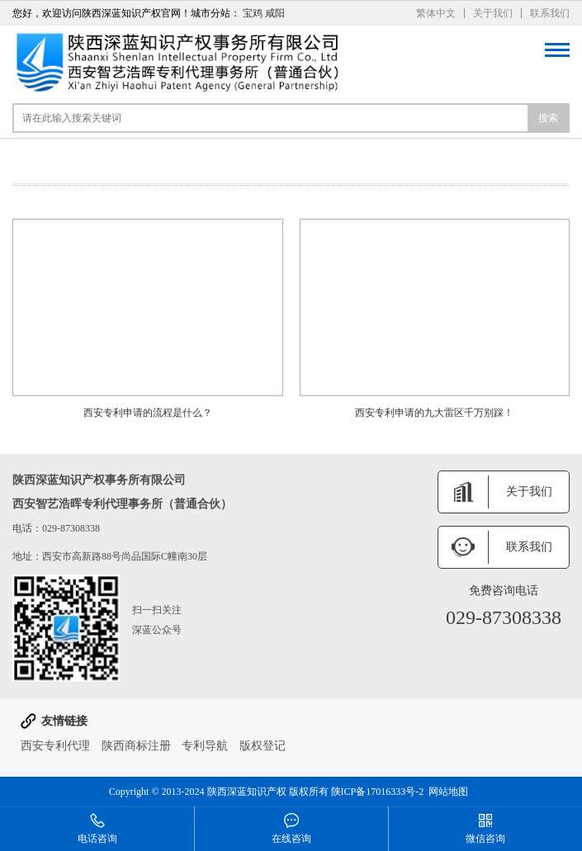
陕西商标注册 (136, 746)
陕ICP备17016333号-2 (377, 791)
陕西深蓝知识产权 (246, 791)
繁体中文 (436, 13)
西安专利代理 (55, 746)
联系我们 (550, 13)
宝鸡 (253, 13)
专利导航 (205, 746)
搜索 (548, 118)
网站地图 (448, 791)
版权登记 (262, 746)
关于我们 (493, 13)
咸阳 (275, 13)
